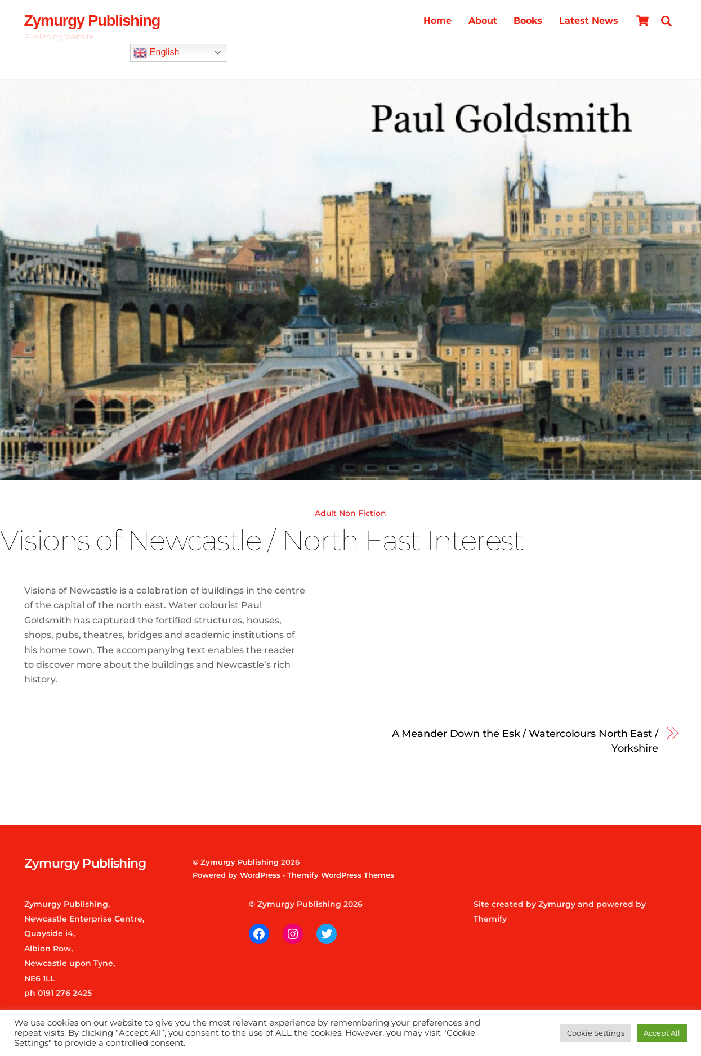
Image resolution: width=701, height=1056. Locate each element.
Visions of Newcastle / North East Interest (261, 540)
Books (528, 20)
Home (437, 20)
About (482, 20)
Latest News (588, 20)
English (156, 53)
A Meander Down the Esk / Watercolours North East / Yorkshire (525, 740)
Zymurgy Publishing (239, 861)
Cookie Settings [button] (595, 1032)
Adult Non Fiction (350, 513)
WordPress (260, 874)
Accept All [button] (662, 1032)
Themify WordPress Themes (340, 874)
